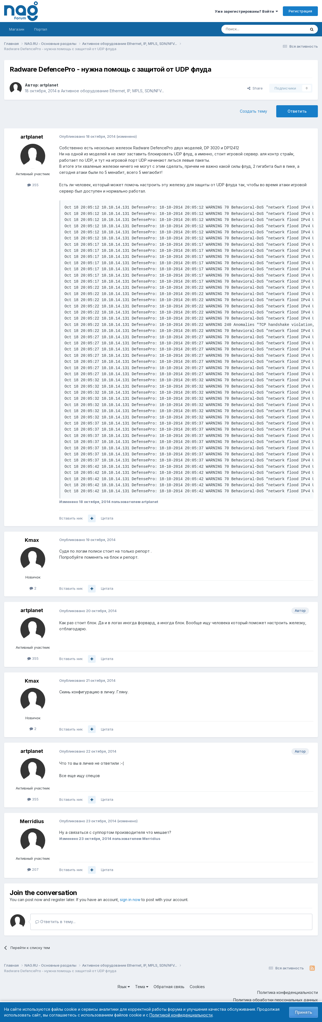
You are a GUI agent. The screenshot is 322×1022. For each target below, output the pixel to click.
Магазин (16, 29)
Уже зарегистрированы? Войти (246, 11)
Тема (141, 986)
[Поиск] (248, 29)
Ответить (297, 111)
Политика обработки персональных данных (275, 999)
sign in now (130, 899)
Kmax (32, 540)
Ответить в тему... (55, 921)
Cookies (197, 986)
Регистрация (300, 11)
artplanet (49, 85)
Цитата (107, 518)
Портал (40, 29)
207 (33, 869)
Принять (303, 1012)
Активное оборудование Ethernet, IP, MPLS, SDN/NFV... (112, 90)
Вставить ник (71, 518)
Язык (123, 986)
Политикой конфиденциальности (181, 1015)
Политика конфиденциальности (287, 992)
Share (255, 88)
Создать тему (253, 111)
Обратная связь (169, 986)
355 (33, 185)
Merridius (32, 821)
